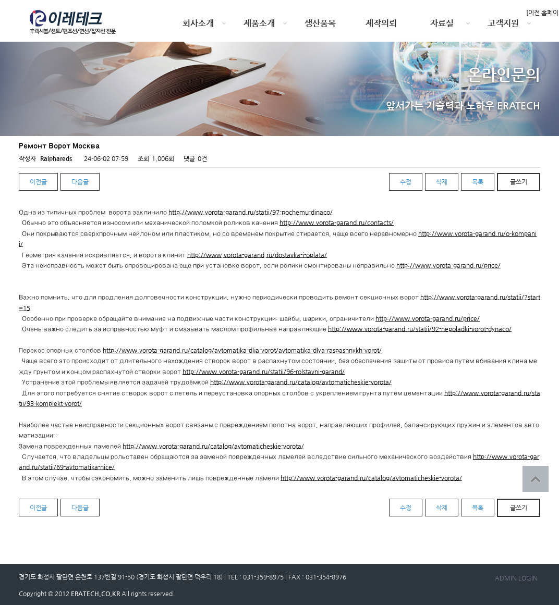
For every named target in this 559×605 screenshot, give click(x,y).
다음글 (80, 182)
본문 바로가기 (0, 0)
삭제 (441, 182)
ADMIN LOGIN (516, 578)
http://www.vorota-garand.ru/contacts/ (337, 222)
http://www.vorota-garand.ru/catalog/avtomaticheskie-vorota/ (301, 382)
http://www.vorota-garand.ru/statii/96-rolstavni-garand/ (264, 371)
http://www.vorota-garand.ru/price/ (448, 265)
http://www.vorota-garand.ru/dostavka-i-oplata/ (257, 254)
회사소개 (198, 23)
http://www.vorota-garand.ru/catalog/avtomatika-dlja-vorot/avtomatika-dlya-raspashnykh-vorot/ (242, 350)
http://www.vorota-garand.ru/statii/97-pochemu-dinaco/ (250, 212)
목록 (477, 182)
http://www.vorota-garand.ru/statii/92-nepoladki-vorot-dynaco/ (420, 328)
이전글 (38, 182)
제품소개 (259, 23)
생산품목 (320, 23)
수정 (405, 182)
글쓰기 (518, 182)
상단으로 (535, 479)
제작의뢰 (381, 23)
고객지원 (503, 23)
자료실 (442, 23)
